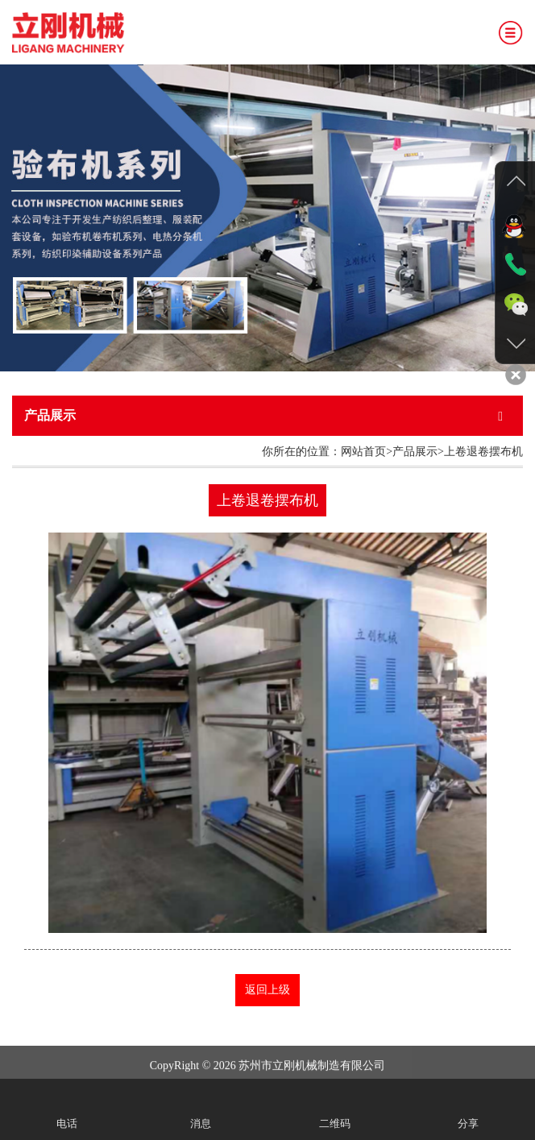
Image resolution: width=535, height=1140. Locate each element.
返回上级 (267, 990)
